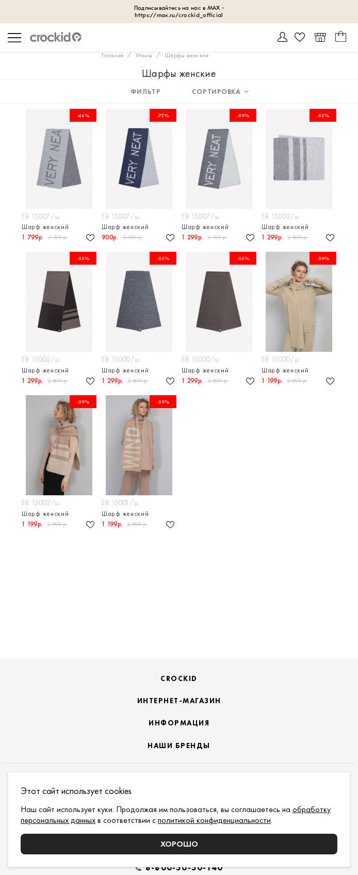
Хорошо (179, 843)
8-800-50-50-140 (184, 868)
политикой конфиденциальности (214, 820)
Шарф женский (45, 226)
